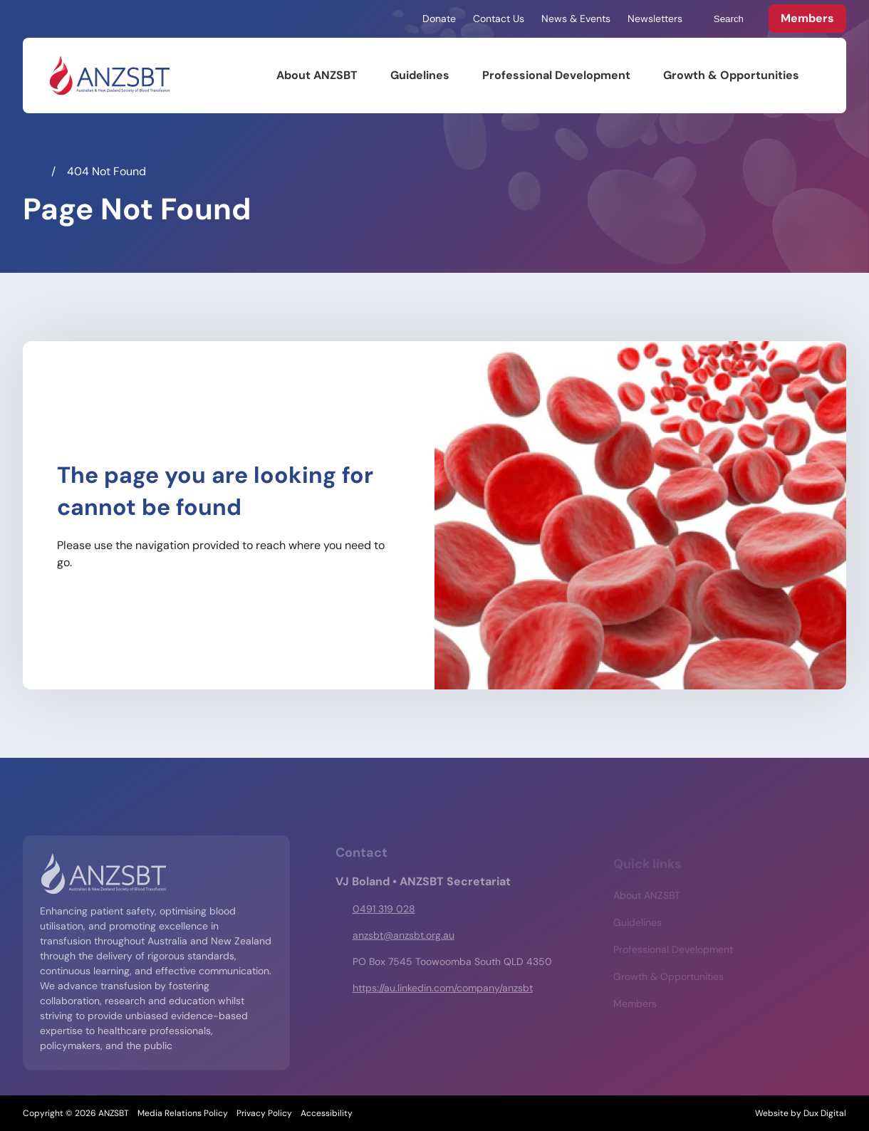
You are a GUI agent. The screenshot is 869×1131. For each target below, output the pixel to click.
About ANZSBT (317, 75)
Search (721, 19)
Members (807, 18)
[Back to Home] (109, 75)
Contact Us (498, 18)
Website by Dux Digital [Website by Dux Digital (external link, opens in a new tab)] (800, 1113)
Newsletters (655, 18)
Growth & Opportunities (731, 75)
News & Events (575, 18)
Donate (439, 18)
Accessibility (327, 1113)
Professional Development (556, 75)
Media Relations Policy (182, 1113)
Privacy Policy (264, 1113)
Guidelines (419, 75)
